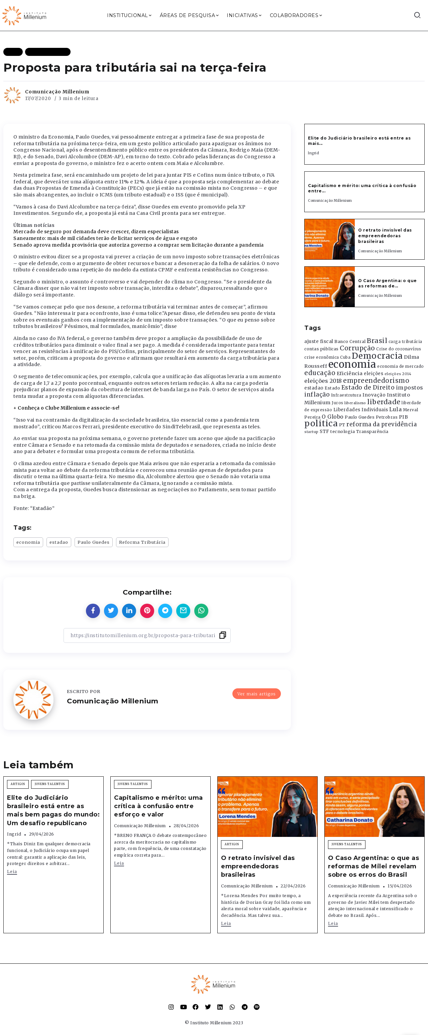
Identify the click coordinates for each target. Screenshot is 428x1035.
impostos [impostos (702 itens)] (409, 387)
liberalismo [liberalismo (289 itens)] (355, 403)
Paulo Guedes (94, 542)
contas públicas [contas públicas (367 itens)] (321, 348)
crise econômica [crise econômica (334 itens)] (321, 357)
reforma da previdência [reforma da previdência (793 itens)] (381, 424)
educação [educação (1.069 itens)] (319, 373)
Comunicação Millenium (57, 92)
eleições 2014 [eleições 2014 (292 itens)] (398, 373)
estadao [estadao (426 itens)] (314, 388)
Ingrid (313, 153)
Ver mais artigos (256, 693)
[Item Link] (330, 239)
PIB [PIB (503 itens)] (403, 417)
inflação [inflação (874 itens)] (317, 394)
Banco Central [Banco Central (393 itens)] (350, 341)
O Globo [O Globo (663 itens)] (333, 416)
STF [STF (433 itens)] (324, 431)
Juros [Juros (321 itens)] (337, 403)
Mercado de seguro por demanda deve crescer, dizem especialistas (96, 232)
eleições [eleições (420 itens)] (373, 373)
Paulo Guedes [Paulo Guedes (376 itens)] (359, 417)
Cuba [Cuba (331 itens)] (345, 357)
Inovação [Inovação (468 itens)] (374, 395)
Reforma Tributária (142, 542)
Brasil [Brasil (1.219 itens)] (377, 341)
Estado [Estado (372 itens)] (332, 388)
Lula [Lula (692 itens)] (395, 409)
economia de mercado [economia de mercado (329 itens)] (400, 366)
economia (28, 542)
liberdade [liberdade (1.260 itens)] (384, 402)
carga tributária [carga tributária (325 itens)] (405, 341)
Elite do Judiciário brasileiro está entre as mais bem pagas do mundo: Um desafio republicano (53, 810)
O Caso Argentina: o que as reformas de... (387, 283)
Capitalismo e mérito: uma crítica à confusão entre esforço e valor (158, 806)
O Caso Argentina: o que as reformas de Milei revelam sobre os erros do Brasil (373, 866)
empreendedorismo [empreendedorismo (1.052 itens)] (376, 380)
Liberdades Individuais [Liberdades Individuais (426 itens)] (360, 410)
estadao (58, 542)
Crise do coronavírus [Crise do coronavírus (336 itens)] (398, 349)
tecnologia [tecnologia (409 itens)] (342, 431)
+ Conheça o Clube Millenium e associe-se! (66, 408)
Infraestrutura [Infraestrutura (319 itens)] (346, 395)
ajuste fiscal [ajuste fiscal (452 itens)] (318, 341)
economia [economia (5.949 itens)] (352, 364)
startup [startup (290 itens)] (311, 432)
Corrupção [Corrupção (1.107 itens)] (357, 348)
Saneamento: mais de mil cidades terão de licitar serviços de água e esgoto (105, 238)
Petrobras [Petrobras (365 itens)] (387, 417)
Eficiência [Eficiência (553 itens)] (350, 373)
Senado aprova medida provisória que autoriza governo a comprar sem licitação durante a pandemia (138, 245)
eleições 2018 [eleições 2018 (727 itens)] (323, 380)
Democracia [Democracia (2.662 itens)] (377, 356)
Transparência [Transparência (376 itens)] (372, 431)
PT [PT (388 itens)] (342, 424)
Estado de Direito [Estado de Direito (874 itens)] (368, 387)
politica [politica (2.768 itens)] (321, 423)
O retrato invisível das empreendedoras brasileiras (385, 236)
